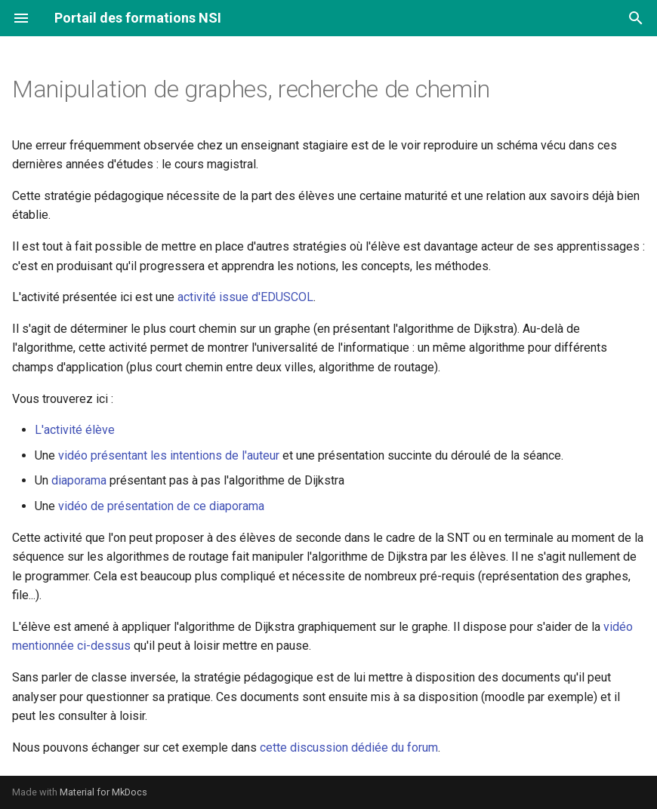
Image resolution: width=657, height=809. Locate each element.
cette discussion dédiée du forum (349, 747)
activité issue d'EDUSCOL (245, 297)
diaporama (78, 480)
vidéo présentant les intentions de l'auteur (168, 455)
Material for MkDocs (103, 792)
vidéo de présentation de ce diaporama (161, 506)
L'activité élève (75, 430)
